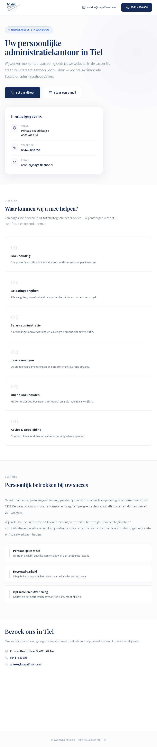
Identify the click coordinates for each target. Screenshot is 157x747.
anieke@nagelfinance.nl (99, 7)
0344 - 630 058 (137, 7)
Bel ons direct (23, 92)
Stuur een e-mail (62, 92)
